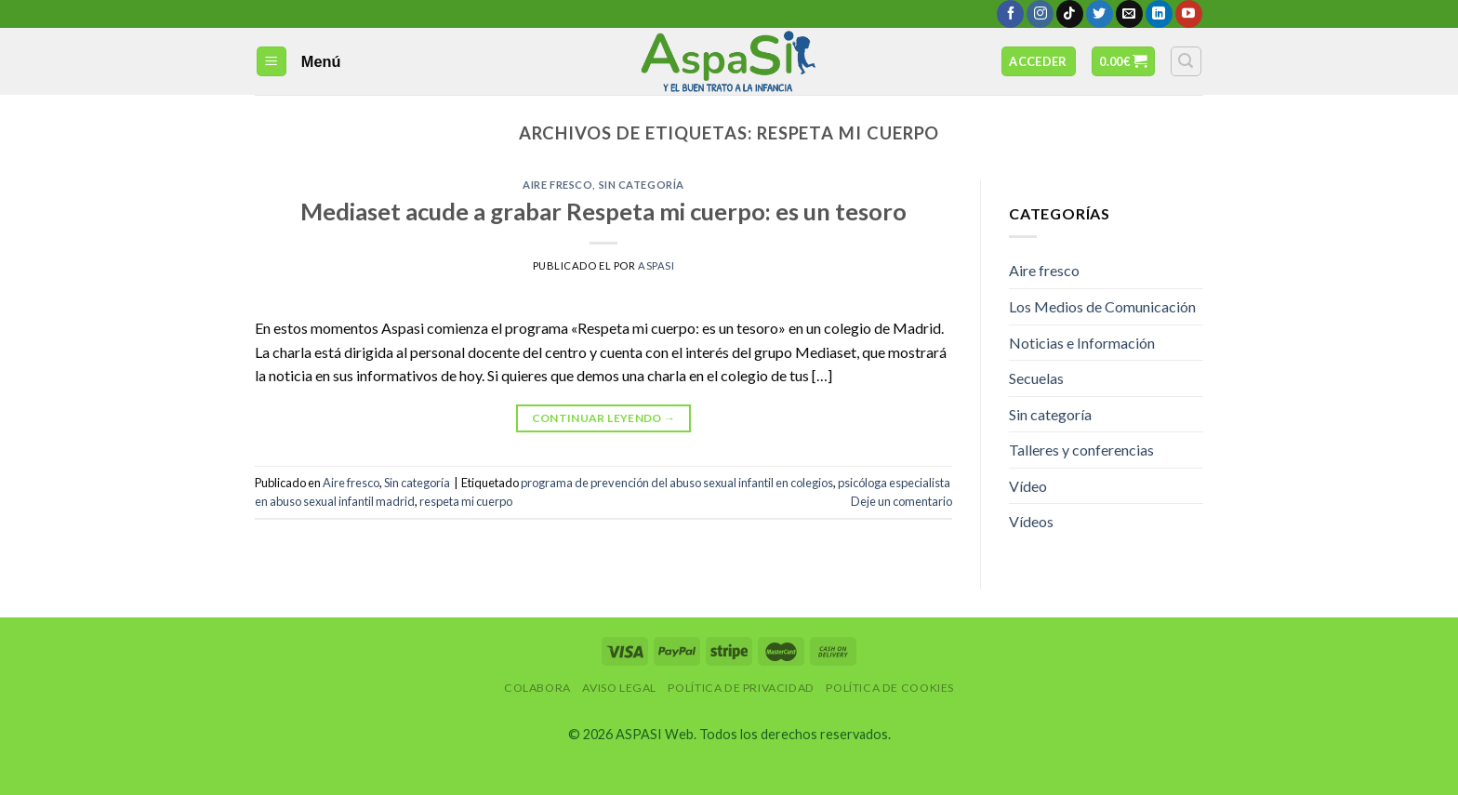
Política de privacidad (741, 688)
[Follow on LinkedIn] (1159, 14)
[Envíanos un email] (1129, 14)
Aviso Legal (619, 688)
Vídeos (1031, 521)
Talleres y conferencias (1081, 449)
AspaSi (656, 265)
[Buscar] (1186, 61)
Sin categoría (641, 185)
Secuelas (1036, 378)
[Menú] (272, 61)
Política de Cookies (890, 688)
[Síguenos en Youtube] (1188, 14)
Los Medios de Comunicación (1102, 306)
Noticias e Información (1082, 342)
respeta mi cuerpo (465, 501)
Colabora (537, 688)
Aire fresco (557, 185)
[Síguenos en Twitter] (1099, 14)
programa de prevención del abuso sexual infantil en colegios (677, 482)
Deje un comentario (901, 501)
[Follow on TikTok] (1069, 14)
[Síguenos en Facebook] (1010, 14)
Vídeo (1028, 486)
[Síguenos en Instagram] (1040, 14)
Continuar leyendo (604, 418)
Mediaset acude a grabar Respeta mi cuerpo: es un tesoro (603, 211)
